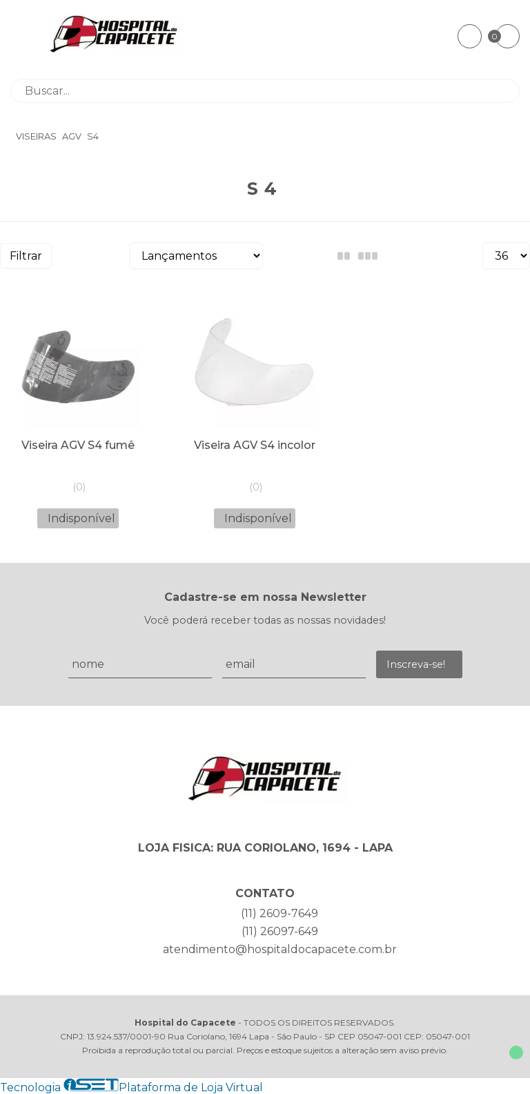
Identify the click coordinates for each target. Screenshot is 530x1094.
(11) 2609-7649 (279, 913)
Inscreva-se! (415, 664)
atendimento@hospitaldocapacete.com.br (280, 949)
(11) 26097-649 (280, 931)
